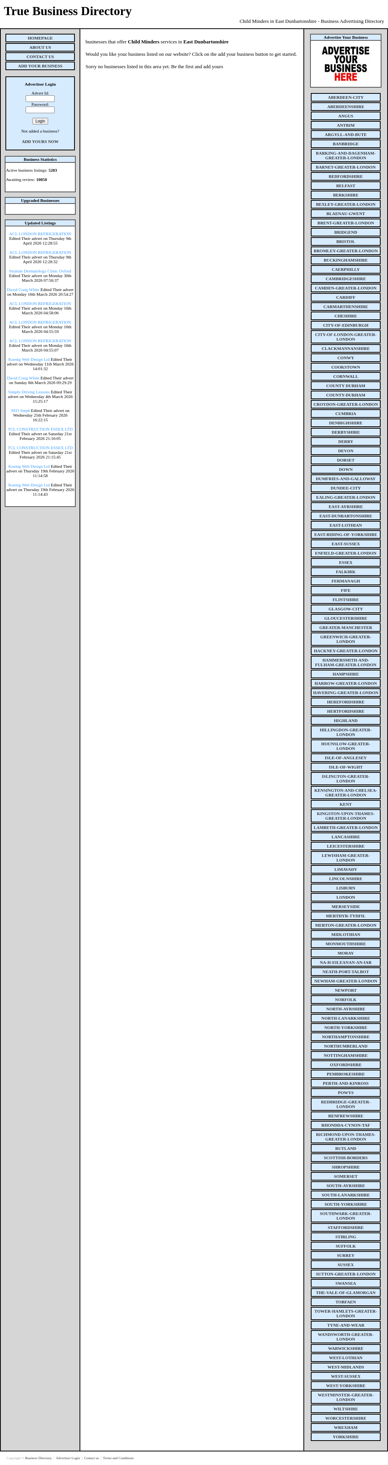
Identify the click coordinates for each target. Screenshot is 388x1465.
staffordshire (346, 1227)
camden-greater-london (346, 288)
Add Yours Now (40, 141)
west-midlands (345, 1367)
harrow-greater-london (346, 683)
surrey (345, 1255)
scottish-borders (346, 1157)
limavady (345, 869)
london (345, 897)
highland (346, 720)
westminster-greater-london (346, 1397)
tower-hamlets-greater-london (345, 1313)
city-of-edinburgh (346, 325)
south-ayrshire (345, 1185)
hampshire (346, 674)
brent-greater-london (345, 223)
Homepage (40, 38)
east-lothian (345, 525)
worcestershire (345, 1418)
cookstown (345, 367)
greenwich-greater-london (345, 639)
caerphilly (346, 269)
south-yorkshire (345, 1204)
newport (346, 990)
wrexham (346, 1427)
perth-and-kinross (346, 1083)
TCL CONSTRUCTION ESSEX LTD (40, 429)
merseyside (346, 906)
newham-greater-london (345, 981)
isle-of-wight (345, 767)
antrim (346, 125)
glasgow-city (346, 609)
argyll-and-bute (346, 134)
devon (345, 450)
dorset (345, 460)
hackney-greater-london (346, 650)
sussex (346, 1264)
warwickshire (345, 1348)
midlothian (345, 934)
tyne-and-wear (345, 1325)
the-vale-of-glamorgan (346, 1292)
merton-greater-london (345, 925)
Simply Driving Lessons (29, 392)
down (345, 469)
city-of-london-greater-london (345, 336)
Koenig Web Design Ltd (29, 359)
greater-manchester (345, 627)
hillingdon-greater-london (346, 732)
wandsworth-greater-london (346, 1336)
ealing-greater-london (346, 497)
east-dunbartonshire (345, 516)
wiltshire (346, 1408)
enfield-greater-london (345, 553)
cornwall (346, 376)
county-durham (345, 395)
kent (346, 804)
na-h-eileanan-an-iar (345, 962)
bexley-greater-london (345, 204)
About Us (40, 47)
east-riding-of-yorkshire (345, 534)
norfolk (346, 999)
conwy (345, 357)
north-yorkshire (345, 1027)
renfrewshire (345, 1115)
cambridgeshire (346, 278)
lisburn (345, 888)
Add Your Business (40, 66)
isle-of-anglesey (346, 757)
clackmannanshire (346, 348)
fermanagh (345, 581)
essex (346, 562)
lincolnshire (345, 878)
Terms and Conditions (118, 1458)
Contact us (92, 1458)
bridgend (345, 232)
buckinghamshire (346, 260)
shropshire (346, 1167)
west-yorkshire (345, 1385)
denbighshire (345, 423)
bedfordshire (346, 176)
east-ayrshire (346, 506)
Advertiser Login (68, 1458)
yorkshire (346, 1436)
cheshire (345, 316)
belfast (345, 185)
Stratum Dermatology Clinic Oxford (40, 271)
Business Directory (39, 1458)
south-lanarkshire (346, 1195)
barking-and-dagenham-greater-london (346, 155)
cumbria (345, 413)
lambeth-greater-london (346, 827)
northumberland (345, 1046)
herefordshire (346, 702)
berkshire (345, 195)
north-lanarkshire (345, 1018)
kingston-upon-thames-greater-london (346, 815)
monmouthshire (346, 943)
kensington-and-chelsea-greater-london (345, 792)
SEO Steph (20, 410)
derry (345, 441)
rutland (345, 1148)
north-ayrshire (345, 1009)
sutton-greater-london (346, 1274)
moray (346, 953)
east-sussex (346, 543)
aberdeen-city (346, 97)
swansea (346, 1283)
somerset (346, 1176)
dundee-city (346, 488)
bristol (345, 241)
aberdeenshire (345, 106)
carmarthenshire (346, 306)
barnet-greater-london (346, 167)
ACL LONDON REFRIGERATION (40, 233)
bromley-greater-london (346, 250)
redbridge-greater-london (346, 1104)
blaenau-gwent (345, 213)
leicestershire (346, 846)
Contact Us (40, 56)
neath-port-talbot (345, 971)
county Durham (345, 385)
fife (346, 590)
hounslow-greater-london (346, 746)
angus (345, 116)
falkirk (346, 571)
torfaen (346, 1302)
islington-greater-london (346, 778)
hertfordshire (345, 711)
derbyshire (346, 432)
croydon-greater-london (346, 404)
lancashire (345, 836)
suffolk (346, 1246)
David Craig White (23, 289)
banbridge (346, 143)
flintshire (346, 599)
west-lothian (345, 1357)
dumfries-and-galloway (346, 478)
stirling (345, 1236)
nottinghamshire (346, 1055)
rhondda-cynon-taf (345, 1125)
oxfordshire (346, 1064)
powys (345, 1092)
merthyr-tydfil (345, 915)
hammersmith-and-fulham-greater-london (345, 662)
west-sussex (345, 1376)
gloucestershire (345, 618)
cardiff (345, 297)
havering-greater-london (345, 692)
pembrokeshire (346, 1074)
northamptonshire (346, 1036)
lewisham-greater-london (346, 857)
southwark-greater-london (346, 1215)
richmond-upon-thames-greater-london (345, 1136)
